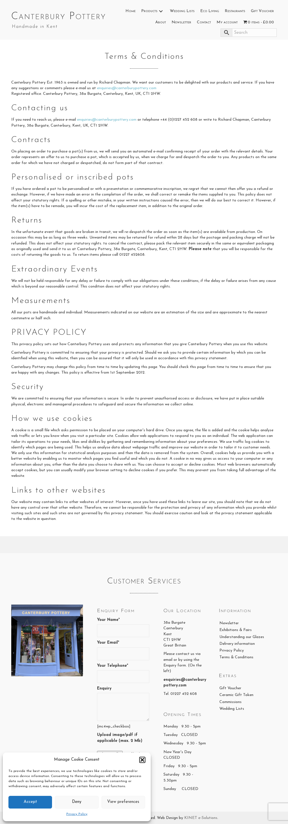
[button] (142, 760)
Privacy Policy (76, 814)
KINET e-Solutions (200, 818)
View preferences (123, 802)
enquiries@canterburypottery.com (126, 88)
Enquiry (123, 703)
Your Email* (123, 650)
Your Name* (123, 627)
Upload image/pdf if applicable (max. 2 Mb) (119, 738)
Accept (30, 802)
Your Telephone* (123, 673)
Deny (76, 802)
